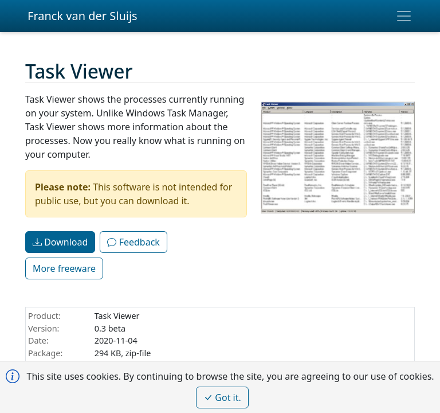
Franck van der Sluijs (83, 16)
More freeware (64, 268)
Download (60, 242)
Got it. (222, 397)
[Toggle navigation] (403, 16)
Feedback (133, 242)
